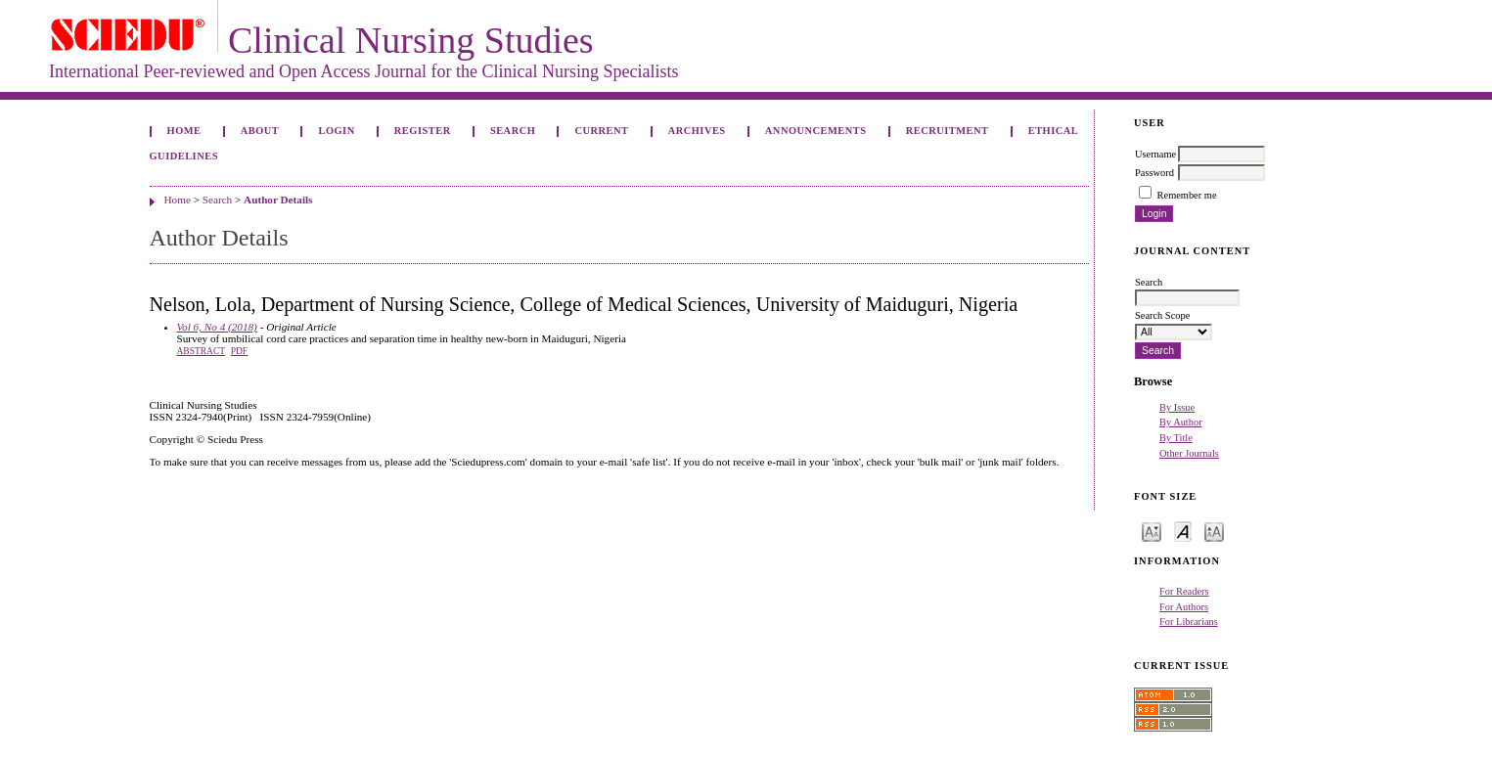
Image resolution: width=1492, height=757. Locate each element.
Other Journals (1189, 453)
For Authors (1183, 606)
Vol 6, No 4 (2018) (217, 327)
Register (422, 130)
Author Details (278, 199)
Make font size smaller (1151, 530)
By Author (1180, 422)
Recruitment (947, 130)
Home (184, 130)
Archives (697, 130)
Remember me (1187, 195)
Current (601, 130)
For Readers (1184, 591)
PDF (239, 351)
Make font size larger (1214, 530)
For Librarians (1188, 621)
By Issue (1177, 407)
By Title (1176, 437)
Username (1155, 154)
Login (336, 130)
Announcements (816, 130)
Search (512, 130)
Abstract (201, 351)
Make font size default (1183, 530)
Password (1154, 172)
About (260, 130)
